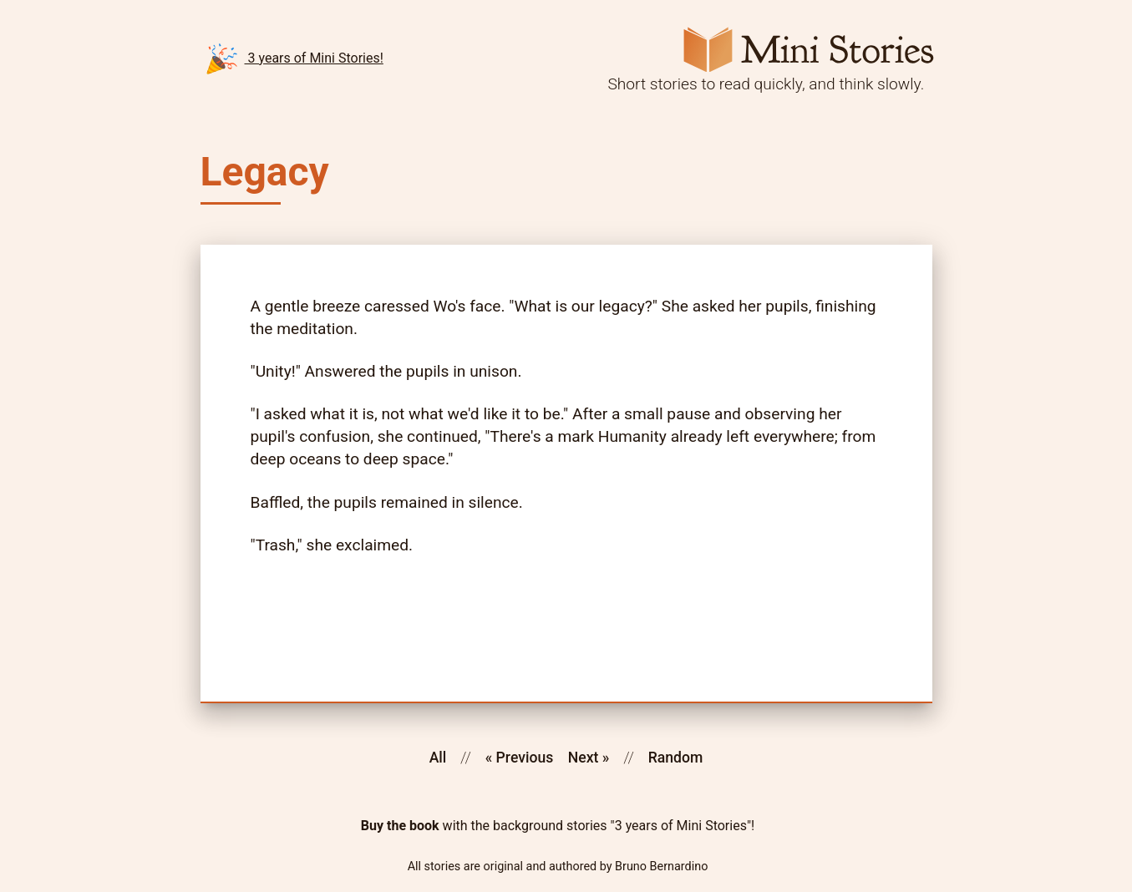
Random (675, 757)
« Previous (519, 757)
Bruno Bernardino (661, 867)
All (438, 757)
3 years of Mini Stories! (294, 59)
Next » (589, 757)
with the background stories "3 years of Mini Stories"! (557, 826)
